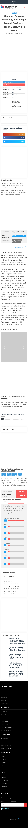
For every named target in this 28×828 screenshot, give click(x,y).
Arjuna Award (4, 721)
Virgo (3, 772)
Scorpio (4, 777)
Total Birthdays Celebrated (11, 518)
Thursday (6, 549)
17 (12, 87)
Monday (20, 87)
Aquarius (4, 786)
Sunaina (14, 77)
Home (2, 691)
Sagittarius (5, 780)
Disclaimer (3, 694)
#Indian (14, 12)
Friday (5, 556)
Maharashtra (18, 89)
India (13, 92)
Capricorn (4, 783)
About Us (3, 700)
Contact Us (4, 697)
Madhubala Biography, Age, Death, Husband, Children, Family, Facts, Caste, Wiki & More (16, 665)
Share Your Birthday (6, 745)
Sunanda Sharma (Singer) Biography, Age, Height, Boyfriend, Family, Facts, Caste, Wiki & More (16, 674)
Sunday (5, 524)
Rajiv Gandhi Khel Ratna (7, 730)
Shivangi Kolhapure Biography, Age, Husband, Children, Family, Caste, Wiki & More (16, 657)
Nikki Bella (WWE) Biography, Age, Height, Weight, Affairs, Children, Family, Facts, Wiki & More (17, 641)
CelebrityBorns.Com (19, 818)
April (14, 87)
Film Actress (14, 79)
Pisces (4, 790)
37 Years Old (14, 94)
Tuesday (5, 537)
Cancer (4, 766)
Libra (3, 774)
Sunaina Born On (7, 491)
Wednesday (6, 543)
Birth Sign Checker (5, 742)
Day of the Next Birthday (6, 495)
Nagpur (13, 89)
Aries (13, 97)
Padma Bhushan (5, 714)
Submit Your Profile (6, 748)
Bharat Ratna (4, 724)
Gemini (4, 762)
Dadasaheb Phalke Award (7, 727)
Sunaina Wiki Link (19, 247)
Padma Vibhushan (5, 718)
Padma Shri (4, 711)
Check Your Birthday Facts (16, 502)
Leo (3, 769)
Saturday (5, 562)
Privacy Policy (4, 703)
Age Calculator (4, 738)
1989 (17, 87)
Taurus (4, 759)
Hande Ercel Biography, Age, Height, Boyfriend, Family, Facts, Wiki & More (17, 649)
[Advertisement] (14, 53)
